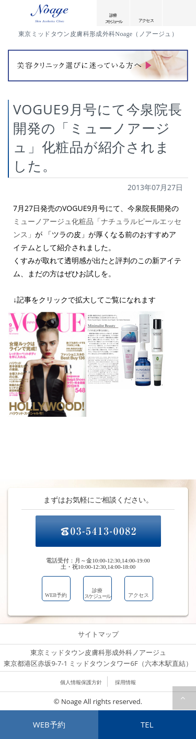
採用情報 (125, 682)
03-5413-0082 (98, 531)
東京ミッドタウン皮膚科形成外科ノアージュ (98, 658)
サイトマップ (98, 634)
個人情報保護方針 (81, 682)
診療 (113, 18)
